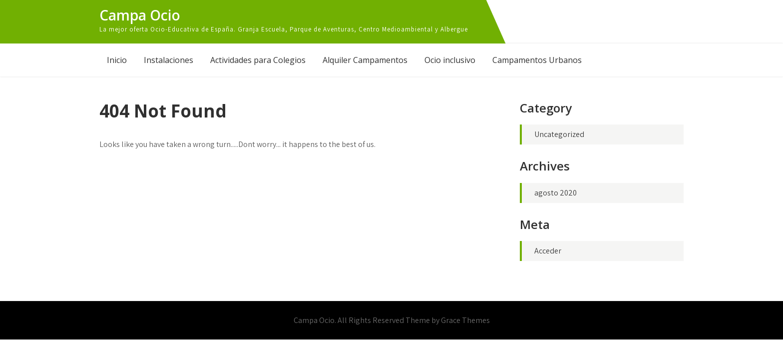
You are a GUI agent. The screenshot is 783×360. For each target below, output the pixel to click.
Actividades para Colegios (258, 60)
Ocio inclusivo (449, 60)
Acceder (547, 251)
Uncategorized (559, 134)
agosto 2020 (555, 193)
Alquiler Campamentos (365, 60)
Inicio (117, 60)
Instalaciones (168, 60)
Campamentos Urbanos (537, 60)
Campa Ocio (139, 15)
